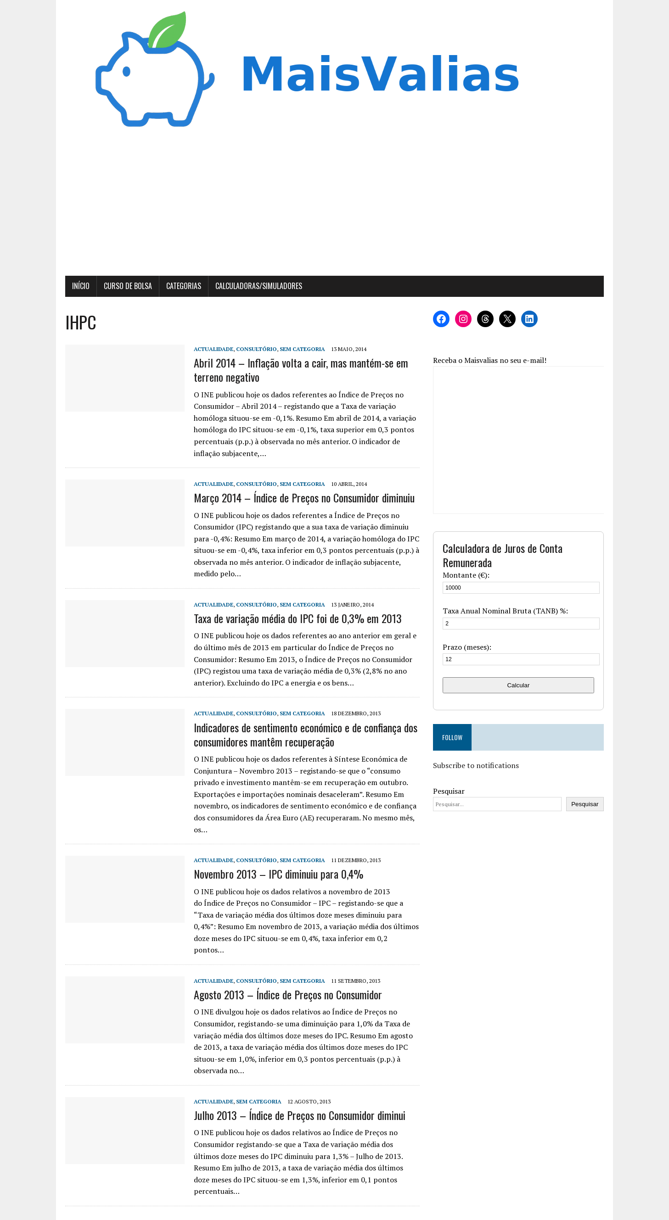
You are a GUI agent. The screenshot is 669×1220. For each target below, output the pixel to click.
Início (79, 286)
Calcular (519, 685)
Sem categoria (301, 349)
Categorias (182, 286)
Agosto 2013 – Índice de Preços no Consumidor (286, 983)
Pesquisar (450, 791)
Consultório (255, 349)
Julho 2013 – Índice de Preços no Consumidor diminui (298, 1104)
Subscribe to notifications (477, 766)
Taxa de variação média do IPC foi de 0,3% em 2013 (296, 619)
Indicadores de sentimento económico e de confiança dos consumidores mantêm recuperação (304, 734)
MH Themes (176, 1210)
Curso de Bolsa (126, 286)
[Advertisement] (335, 208)
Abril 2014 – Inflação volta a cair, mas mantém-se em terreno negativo (299, 370)
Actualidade (212, 349)
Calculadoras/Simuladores (257, 286)
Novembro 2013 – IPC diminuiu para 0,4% (277, 874)
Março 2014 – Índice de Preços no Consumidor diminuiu (302, 498)
